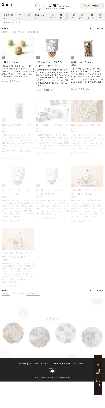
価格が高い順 (33, 32)
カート (100, 17)
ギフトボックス (24, 16)
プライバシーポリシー (62, 364)
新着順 (5, 32)
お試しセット (40, 16)
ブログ (66, 17)
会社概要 (22, 364)
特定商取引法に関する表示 (39, 364)
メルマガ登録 (91, 5)
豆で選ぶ (12, 22)
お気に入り (82, 17)
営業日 (61, 17)
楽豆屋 (4, 22)
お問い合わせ (91, 17)
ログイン (73, 17)
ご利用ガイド (52, 17)
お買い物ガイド (80, 364)
